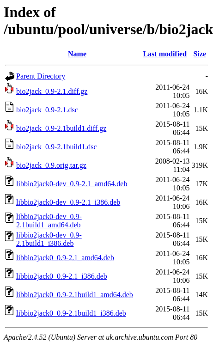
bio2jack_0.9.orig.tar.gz (51, 165)
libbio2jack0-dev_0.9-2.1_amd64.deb (71, 184)
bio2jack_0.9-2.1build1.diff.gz (61, 128)
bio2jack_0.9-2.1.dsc (47, 110)
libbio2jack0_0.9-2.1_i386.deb (61, 276)
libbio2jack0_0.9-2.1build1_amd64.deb (74, 295)
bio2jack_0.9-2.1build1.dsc (56, 147)
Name (77, 54)
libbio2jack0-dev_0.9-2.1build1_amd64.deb (49, 221)
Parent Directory (40, 76)
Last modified (165, 54)
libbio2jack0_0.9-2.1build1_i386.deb (71, 313)
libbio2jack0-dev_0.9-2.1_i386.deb (68, 202)
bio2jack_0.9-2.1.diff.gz (51, 91)
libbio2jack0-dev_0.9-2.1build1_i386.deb (49, 239)
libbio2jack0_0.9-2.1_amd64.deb (65, 258)
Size (199, 54)
